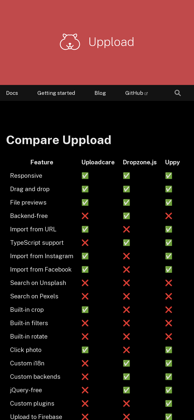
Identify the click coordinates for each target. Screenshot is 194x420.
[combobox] (178, 93)
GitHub (134, 90)
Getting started (56, 93)
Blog (100, 93)
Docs (12, 93)
